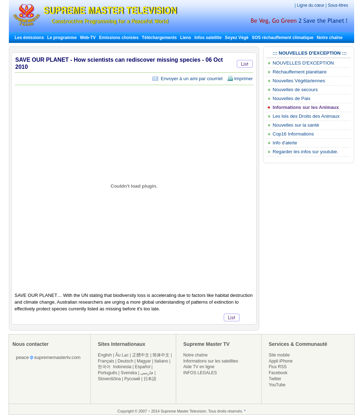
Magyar (144, 361)
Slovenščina (109, 378)
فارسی (146, 372)
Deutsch (125, 361)
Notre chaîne (329, 37)
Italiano (161, 361)
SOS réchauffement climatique (282, 37)
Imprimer (240, 78)
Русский (132, 378)
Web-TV (88, 37)
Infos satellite (208, 37)
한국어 (104, 366)
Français (106, 361)
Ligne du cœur (311, 5)
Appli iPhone (280, 361)
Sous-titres (338, 5)
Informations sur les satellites (210, 361)
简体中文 (160, 355)
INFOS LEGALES (200, 372)
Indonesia (122, 366)
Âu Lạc (122, 355)
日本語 (150, 378)
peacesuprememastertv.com (48, 357)
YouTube (277, 384)
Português (107, 372)
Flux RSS (278, 366)
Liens (185, 37)
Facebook (278, 372)
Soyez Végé (236, 37)
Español (142, 366)
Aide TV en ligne (198, 366)
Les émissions (29, 37)
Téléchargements (159, 37)
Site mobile (279, 355)
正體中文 (140, 355)
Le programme (62, 37)
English (105, 355)
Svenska (129, 372)
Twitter (275, 378)
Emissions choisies (118, 37)
